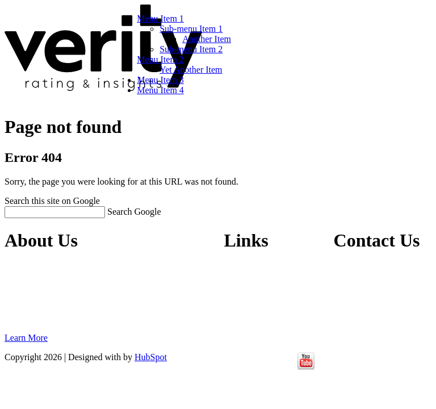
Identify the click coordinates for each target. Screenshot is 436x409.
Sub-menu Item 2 (191, 49)
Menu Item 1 (160, 18)
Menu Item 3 (160, 80)
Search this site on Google (52, 201)
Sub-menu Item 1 (191, 29)
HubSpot (151, 357)
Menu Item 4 (160, 90)
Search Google (134, 211)
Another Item (206, 39)
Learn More (26, 338)
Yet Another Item (191, 69)
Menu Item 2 (160, 59)
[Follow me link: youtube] (306, 367)
